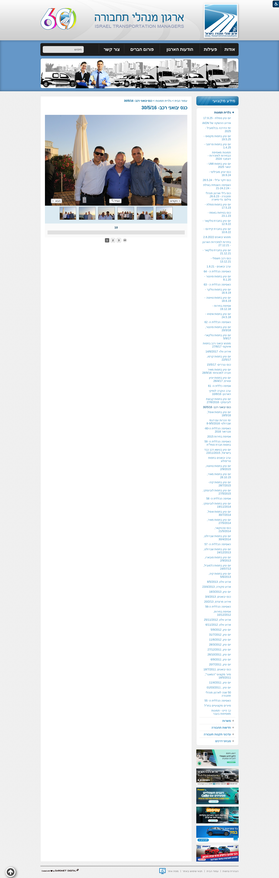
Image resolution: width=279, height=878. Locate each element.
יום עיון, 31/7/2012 (220, 634)
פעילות (210, 49)
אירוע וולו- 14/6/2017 (218, 351)
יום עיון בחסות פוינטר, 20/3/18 (218, 328)
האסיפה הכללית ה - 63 (217, 284)
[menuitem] (230, 49)
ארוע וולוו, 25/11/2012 (217, 619)
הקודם (175, 200)
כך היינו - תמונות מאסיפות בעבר (221, 712)
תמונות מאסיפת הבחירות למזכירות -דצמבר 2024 (219, 155)
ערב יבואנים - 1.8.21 (219, 266)
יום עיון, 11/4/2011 (220, 682)
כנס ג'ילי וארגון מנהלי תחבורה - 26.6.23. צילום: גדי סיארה (218, 196)
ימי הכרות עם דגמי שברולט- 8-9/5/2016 (219, 422)
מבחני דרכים (223, 741)
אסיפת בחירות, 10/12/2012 (222, 613)
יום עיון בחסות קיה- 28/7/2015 (219, 484)
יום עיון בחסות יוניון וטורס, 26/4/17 (220, 379)
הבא (56, 200)
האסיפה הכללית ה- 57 (217, 544)
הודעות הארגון (179, 49)
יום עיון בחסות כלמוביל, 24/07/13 (217, 567)
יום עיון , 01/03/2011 (219, 687)
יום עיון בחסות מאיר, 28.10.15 (219, 475)
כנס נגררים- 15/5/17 (219, 364)
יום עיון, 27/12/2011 (219, 649)
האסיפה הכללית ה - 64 (217, 271)
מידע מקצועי (224, 100)
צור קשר (112, 49)
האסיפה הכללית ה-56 (218, 606)
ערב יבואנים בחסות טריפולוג (219, 459)
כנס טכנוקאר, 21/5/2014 (222, 529)
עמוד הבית (181, 100)
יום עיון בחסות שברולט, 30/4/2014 (217, 537)
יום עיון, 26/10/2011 (219, 654)
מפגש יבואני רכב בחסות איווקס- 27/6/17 (217, 345)
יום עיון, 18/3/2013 (220, 591)
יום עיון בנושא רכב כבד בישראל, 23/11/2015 (217, 451)
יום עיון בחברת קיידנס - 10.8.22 (217, 230)
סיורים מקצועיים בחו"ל (217, 705)
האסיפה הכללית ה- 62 (217, 322)
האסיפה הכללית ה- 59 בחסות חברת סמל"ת (217, 443)
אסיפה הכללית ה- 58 (218, 498)
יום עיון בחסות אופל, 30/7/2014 (219, 513)
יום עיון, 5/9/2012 (221, 629)
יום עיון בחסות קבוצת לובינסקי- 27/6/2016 (218, 400)
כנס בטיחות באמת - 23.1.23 (219, 214)
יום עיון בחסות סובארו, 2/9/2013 (218, 559)
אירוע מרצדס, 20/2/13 (217, 601)
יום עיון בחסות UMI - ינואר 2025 (219, 165)
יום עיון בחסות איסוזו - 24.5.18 (218, 315)
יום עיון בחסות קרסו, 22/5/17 (219, 358)
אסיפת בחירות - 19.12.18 (222, 307)
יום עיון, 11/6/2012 (220, 639)
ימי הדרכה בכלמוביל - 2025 (218, 129)
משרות (226, 720)
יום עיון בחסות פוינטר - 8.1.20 (217, 278)
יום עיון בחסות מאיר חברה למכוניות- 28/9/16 (216, 371)
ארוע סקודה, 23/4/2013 (216, 586)
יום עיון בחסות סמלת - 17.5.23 (218, 206)
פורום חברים (142, 49)
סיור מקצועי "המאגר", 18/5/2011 (218, 676)
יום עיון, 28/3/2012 (220, 644)
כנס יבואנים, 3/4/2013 (218, 596)
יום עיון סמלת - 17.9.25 (217, 118)
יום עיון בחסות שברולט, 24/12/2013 (217, 551)
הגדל (116, 200)
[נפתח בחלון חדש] (162, 871)
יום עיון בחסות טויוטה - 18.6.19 (217, 299)
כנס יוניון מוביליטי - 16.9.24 (220, 173)
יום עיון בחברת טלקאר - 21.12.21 (217, 252)
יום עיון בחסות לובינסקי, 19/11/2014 (217, 505)
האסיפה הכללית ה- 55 (217, 700)
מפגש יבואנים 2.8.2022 (217, 237)
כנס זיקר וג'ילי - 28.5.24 (217, 180)
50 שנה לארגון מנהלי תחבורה (218, 694)
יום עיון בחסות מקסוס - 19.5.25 (217, 138)
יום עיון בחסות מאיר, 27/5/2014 (219, 521)
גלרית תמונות (163, 100)
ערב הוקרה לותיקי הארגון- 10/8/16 (220, 392)
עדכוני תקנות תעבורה (217, 734)
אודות (230, 49)
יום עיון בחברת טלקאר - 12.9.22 (217, 222)
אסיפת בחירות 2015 (219, 436)
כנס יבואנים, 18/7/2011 (217, 669)
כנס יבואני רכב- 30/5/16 (164, 107)
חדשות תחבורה (221, 727)
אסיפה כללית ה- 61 (219, 385)
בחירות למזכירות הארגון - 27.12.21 (216, 243)
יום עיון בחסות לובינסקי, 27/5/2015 (217, 492)
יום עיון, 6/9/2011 (221, 659)
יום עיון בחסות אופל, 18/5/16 (219, 413)
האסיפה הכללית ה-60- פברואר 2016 (217, 430)
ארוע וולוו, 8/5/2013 (219, 581)
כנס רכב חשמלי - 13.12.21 (221, 260)
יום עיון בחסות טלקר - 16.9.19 (218, 291)
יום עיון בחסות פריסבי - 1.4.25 (217, 146)
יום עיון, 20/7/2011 (220, 664)
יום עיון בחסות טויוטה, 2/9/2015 (218, 467)
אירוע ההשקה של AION (216, 123)
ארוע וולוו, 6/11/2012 (218, 624)
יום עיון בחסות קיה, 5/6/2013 (220, 575)
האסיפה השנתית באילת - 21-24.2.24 (217, 186)
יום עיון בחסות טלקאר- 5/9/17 (217, 337)
